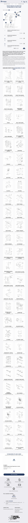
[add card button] (24, 49)
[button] (14, 460)
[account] (22, 1)
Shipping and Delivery (19, 512)
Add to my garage (14, 474)
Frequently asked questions (8, 509)
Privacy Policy (17, 510)
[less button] (19, 49)
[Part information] (5, 38)
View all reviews (14, 498)
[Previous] (12, 4)
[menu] (26, 2)
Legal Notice (17, 511)
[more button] (22, 49)
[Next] (16, 4)
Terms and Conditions (19, 509)
